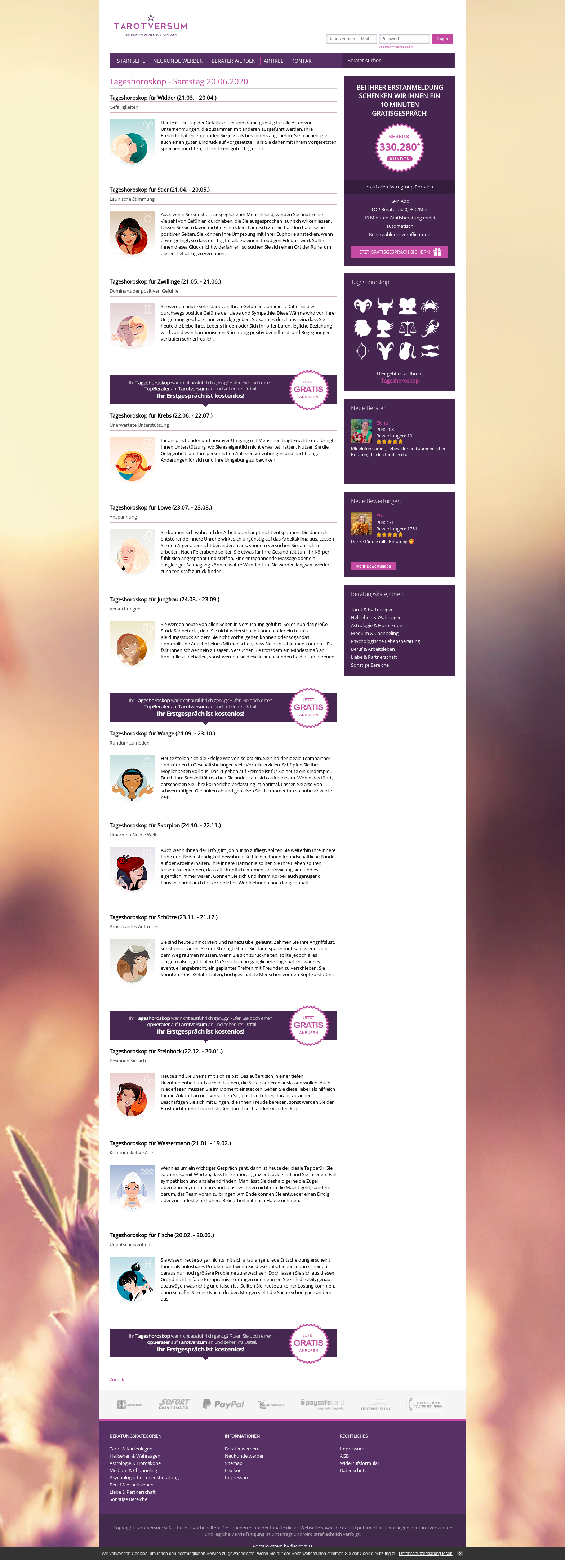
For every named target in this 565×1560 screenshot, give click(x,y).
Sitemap (234, 1463)
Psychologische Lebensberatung (385, 641)
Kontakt (303, 60)
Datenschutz (353, 1470)
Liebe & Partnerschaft (374, 657)
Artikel (273, 60)
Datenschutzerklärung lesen (426, 1553)
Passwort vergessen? (396, 46)
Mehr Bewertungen (373, 566)
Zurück (117, 1379)
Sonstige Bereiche (370, 665)
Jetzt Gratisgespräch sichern (399, 252)
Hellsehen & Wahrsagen (376, 617)
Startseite (131, 60)
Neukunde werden (178, 60)
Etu (379, 515)
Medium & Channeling (375, 633)
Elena (382, 422)
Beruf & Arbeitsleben (373, 649)
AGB (344, 1456)
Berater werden (234, 60)
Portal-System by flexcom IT (283, 1546)
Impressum (237, 1477)
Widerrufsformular (359, 1463)
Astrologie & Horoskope (376, 625)
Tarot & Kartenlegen (372, 609)
